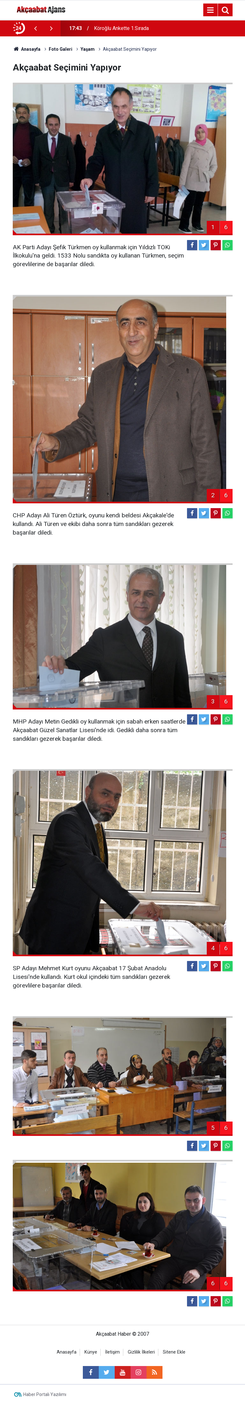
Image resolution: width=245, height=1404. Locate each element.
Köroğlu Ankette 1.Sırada (121, 28)
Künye (90, 1352)
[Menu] (210, 10)
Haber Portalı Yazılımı (44, 1394)
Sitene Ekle (174, 1352)
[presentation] (36, 28)
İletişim (112, 1352)
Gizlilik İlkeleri (141, 1352)
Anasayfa (66, 1352)
